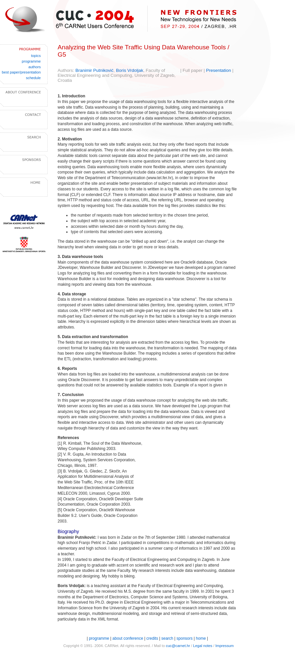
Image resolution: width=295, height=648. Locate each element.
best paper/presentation (21, 72)
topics (36, 56)
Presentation (218, 70)
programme (31, 61)
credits (152, 638)
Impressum (224, 646)
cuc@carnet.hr (178, 646)
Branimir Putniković (94, 70)
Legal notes (202, 646)
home (201, 638)
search (167, 638)
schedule (33, 78)
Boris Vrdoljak (129, 70)
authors (34, 67)
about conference (128, 638)
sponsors (184, 638)
